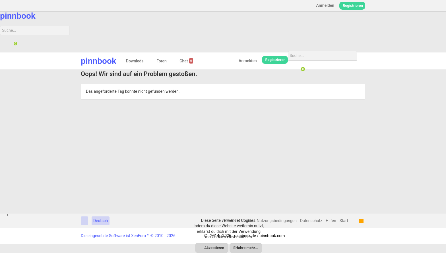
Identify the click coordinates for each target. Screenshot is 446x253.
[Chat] (13, 45)
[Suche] (34, 30)
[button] (148, 61)
